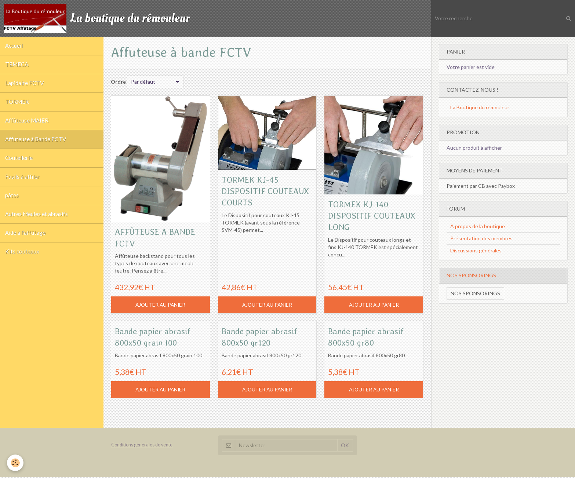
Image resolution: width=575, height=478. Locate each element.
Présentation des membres (481, 238)
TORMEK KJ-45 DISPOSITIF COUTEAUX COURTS (261, 191)
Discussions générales (476, 250)
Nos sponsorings (475, 293)
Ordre (118, 82)
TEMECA (17, 65)
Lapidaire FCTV (25, 85)
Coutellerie (19, 163)
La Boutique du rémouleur (479, 107)
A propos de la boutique (477, 226)
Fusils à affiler (23, 182)
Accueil (14, 46)
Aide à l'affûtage (26, 240)
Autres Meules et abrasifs (37, 221)
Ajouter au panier (160, 305)
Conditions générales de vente (141, 446)
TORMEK (18, 104)
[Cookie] (15, 463)
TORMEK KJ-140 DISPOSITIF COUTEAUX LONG (363, 216)
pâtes (12, 201)
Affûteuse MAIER (27, 124)
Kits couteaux (23, 260)
